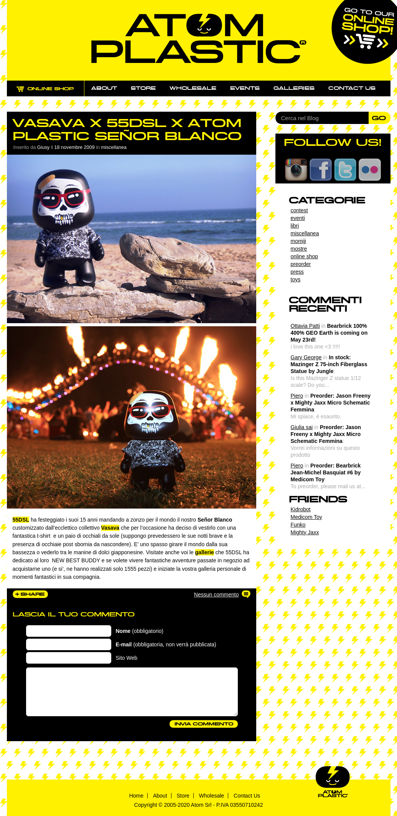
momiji (298, 241)
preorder (301, 264)
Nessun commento (216, 594)
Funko (298, 525)
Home (136, 796)
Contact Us (247, 796)
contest (299, 210)
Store (143, 88)
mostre (299, 249)
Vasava (110, 528)
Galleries (294, 88)
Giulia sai (302, 427)
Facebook (321, 170)
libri (295, 226)
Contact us (352, 88)
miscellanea (114, 147)
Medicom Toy (306, 517)
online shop (304, 256)
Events (245, 88)
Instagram (296, 170)
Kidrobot (301, 509)
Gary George (306, 357)
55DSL (21, 520)
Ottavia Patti (305, 326)
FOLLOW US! (333, 142)
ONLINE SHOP (52, 93)
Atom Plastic (198, 38)
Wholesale (193, 88)
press (297, 272)
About (104, 88)
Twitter (345, 170)
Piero (297, 396)
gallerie (204, 552)
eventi (298, 218)
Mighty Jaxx (305, 532)
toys (296, 279)
